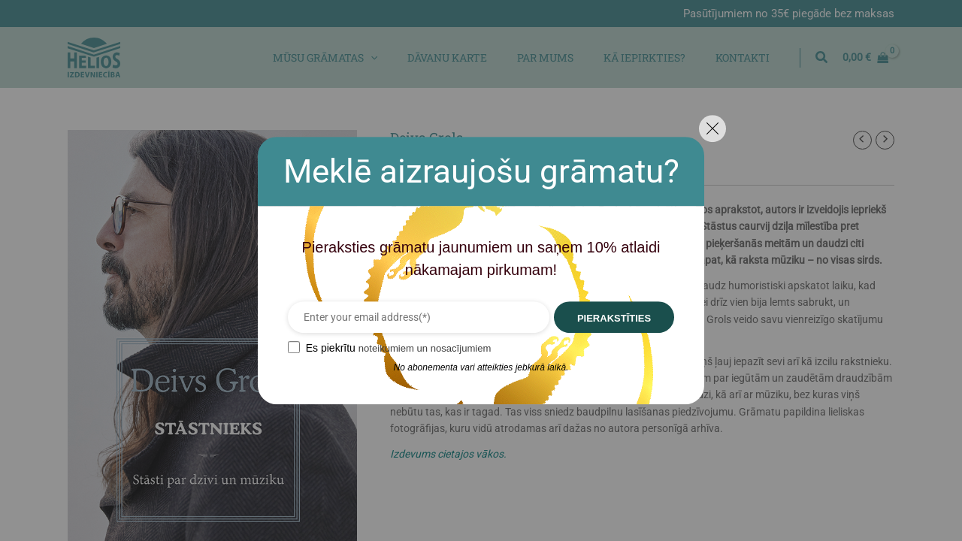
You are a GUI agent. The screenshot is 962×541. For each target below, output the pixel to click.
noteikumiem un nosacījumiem (416, 348)
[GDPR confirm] (280, 347)
